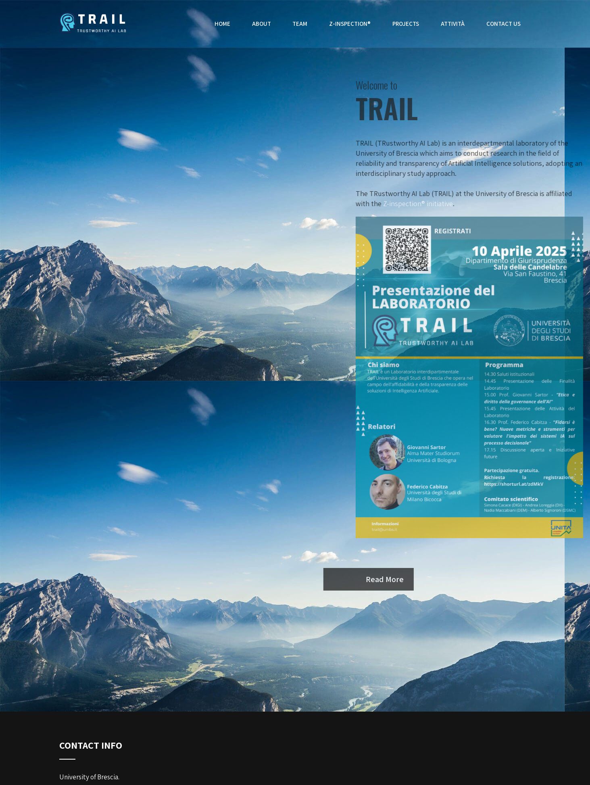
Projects (406, 23)
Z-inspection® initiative (445, 203)
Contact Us (503, 23)
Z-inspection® (351, 23)
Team (301, 23)
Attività (453, 23)
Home (224, 23)
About (262, 23)
